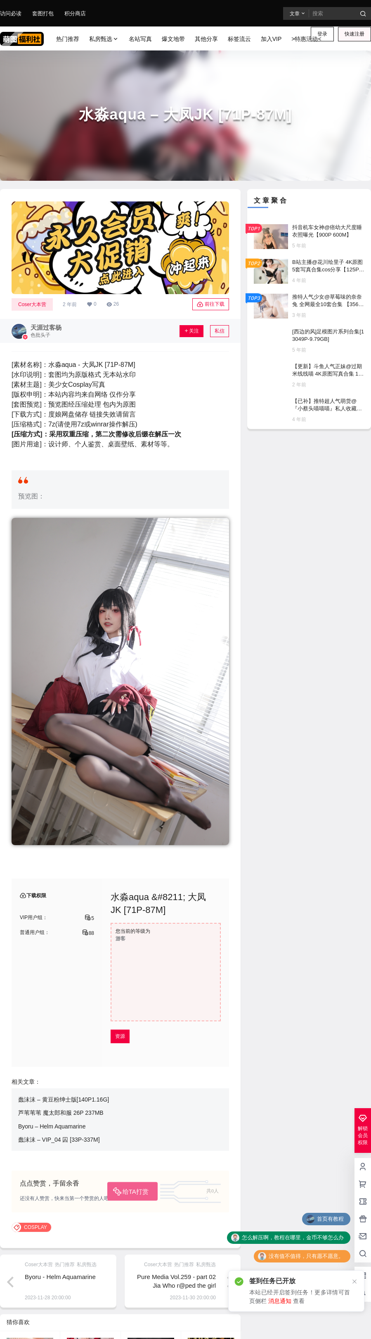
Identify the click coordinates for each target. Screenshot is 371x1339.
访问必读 (10, 13)
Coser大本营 (32, 304)
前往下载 (210, 304)
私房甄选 (104, 39)
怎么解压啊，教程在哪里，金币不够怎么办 (293, 1237)
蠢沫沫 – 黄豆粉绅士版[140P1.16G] (63, 1099)
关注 (191, 331)
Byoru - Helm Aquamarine (60, 1276)
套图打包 (43, 13)
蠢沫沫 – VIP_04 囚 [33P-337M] (59, 1139)
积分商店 (75, 13)
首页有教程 (330, 1219)
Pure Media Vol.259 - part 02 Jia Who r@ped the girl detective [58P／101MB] (176, 1285)
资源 (120, 1036)
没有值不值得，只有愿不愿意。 (306, 1256)
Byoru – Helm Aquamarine (51, 1126)
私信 (219, 331)
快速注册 (354, 34)
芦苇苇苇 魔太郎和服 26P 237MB (61, 1112)
